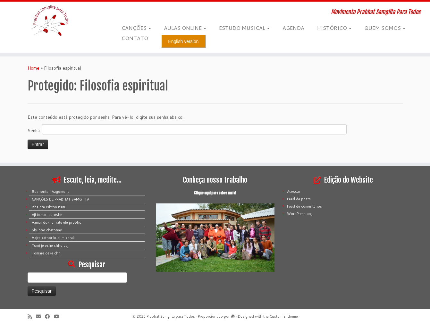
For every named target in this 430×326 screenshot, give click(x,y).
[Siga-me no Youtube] (58, 316)
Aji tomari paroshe (47, 214)
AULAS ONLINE (185, 27)
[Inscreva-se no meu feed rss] (32, 316)
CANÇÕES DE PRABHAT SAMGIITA (60, 199)
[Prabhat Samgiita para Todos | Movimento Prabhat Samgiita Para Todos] (49, 21)
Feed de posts (299, 199)
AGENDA (293, 27)
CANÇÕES (136, 27)
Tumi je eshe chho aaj (50, 245)
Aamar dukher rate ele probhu (56, 222)
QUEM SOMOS (384, 27)
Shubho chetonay (47, 230)
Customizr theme (284, 316)
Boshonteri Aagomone (51, 191)
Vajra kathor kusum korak (53, 237)
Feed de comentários (304, 206)
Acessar (293, 191)
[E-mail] (40, 316)
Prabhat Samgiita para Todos (171, 316)
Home (33, 68)
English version (183, 41)
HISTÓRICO (334, 27)
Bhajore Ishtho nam (48, 207)
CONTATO (135, 38)
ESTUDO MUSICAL (244, 27)
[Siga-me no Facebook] (49, 316)
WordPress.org (299, 213)
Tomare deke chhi (47, 253)
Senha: (187, 129)
